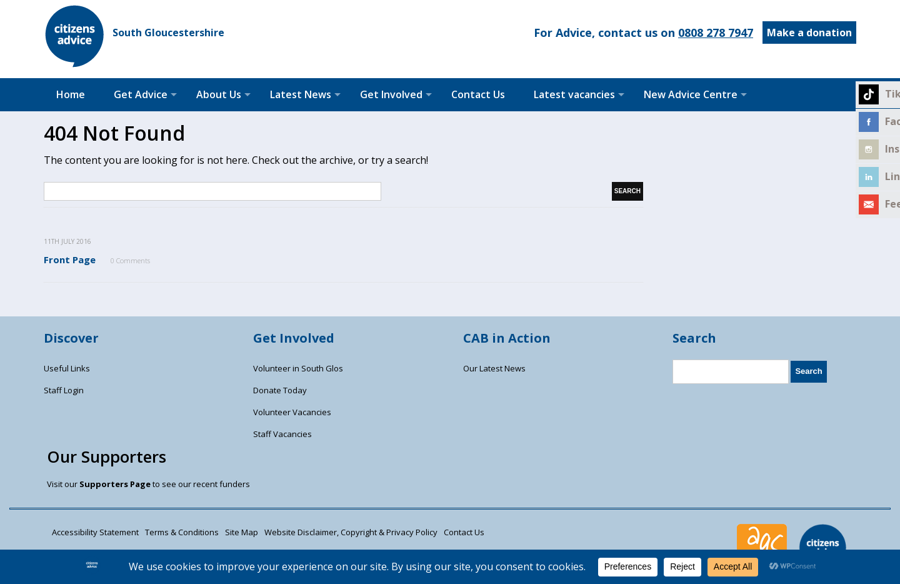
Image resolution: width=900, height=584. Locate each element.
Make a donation (809, 32)
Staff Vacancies (282, 434)
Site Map (241, 532)
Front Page (70, 259)
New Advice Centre (691, 94)
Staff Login (64, 390)
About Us (218, 94)
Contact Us (478, 94)
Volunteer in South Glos (298, 368)
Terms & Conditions (182, 532)
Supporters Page (115, 484)
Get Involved (391, 94)
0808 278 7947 (715, 32)
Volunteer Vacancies (292, 412)
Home (70, 94)
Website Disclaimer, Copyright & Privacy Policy (351, 532)
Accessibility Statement (95, 532)
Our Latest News (494, 368)
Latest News (300, 94)
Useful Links (67, 368)
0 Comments (130, 260)
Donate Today (280, 390)
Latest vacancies (574, 94)
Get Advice (141, 94)
